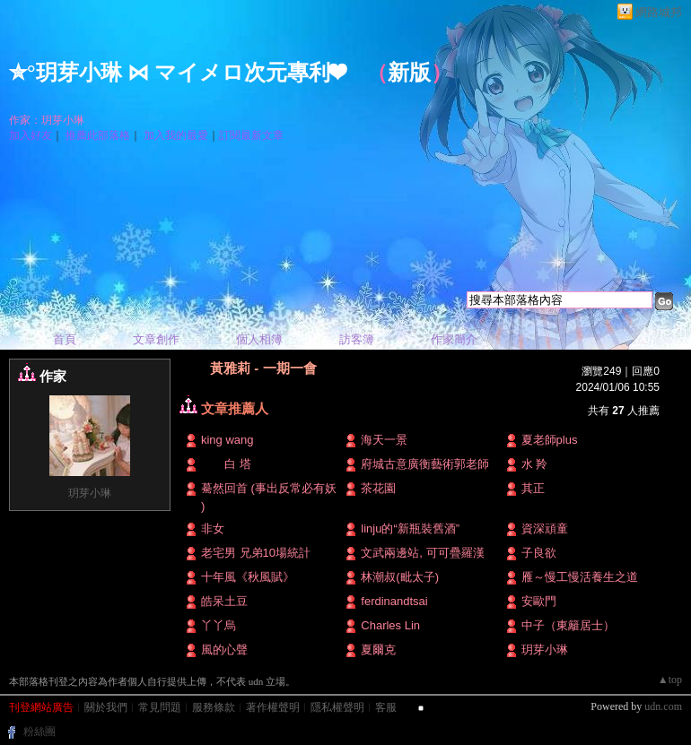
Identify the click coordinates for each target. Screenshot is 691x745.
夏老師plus (549, 439)
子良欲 (538, 552)
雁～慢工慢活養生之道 (579, 577)
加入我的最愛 (176, 135)
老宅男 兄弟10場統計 (256, 552)
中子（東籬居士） (568, 625)
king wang (227, 439)
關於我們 (105, 707)
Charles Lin (390, 625)
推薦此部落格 (98, 135)
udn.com (663, 706)
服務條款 (213, 707)
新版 (409, 72)
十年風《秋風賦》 (247, 577)
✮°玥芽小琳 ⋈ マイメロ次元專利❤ (177, 72)
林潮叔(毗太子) (400, 577)
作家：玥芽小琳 (46, 120)
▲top (670, 679)
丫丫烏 (218, 625)
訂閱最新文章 (251, 135)
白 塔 (226, 464)
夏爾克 (378, 649)
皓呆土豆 (224, 601)
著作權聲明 (273, 707)
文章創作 (156, 339)
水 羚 (534, 464)
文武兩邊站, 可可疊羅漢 (422, 552)
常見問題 (159, 707)
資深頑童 (544, 528)
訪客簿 (356, 339)
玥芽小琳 (89, 493)
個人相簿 (259, 339)
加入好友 (30, 135)
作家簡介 (454, 339)
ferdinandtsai (394, 601)
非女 (212, 528)
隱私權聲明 (337, 707)
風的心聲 (224, 649)
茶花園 (378, 488)
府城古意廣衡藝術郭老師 (425, 464)
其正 (533, 488)
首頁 (64, 339)
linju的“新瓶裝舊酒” (410, 528)
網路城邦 (658, 12)
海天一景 (384, 439)
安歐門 (538, 601)
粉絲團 (39, 731)
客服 (386, 707)
